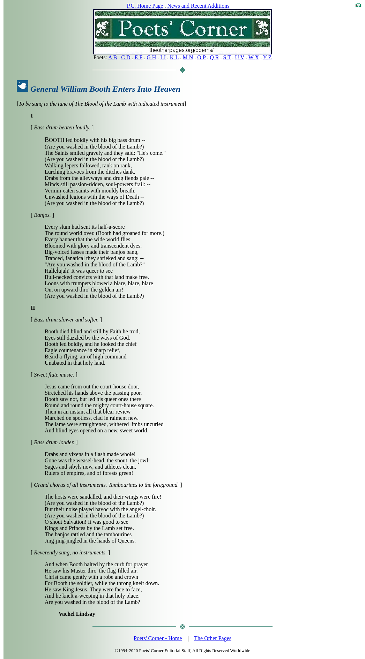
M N (188, 57)
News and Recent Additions (198, 6)
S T (227, 57)
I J (163, 57)
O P (201, 57)
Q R (214, 57)
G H (151, 57)
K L (174, 57)
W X (253, 57)
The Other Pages (212, 638)
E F (139, 57)
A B (112, 57)
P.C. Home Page (145, 6)
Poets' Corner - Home (158, 638)
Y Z (267, 57)
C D (125, 57)
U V (240, 57)
